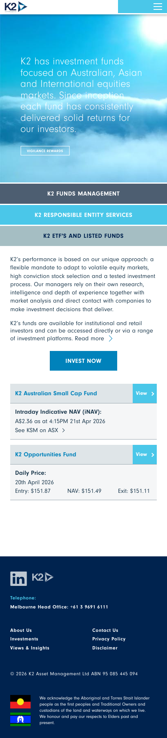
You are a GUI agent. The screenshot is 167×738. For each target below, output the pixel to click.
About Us (21, 630)
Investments (24, 639)
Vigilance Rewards (45, 150)
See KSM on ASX (36, 430)
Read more (89, 338)
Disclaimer (105, 648)
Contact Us (105, 630)
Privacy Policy (109, 639)
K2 (16, 6)
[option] (83, 105)
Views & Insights (29, 648)
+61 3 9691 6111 (89, 607)
